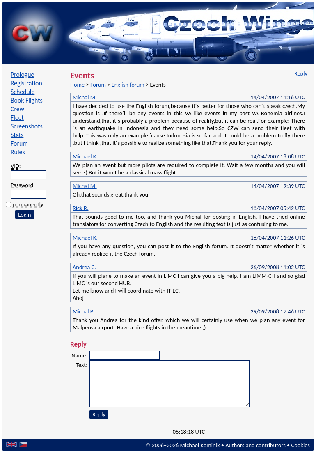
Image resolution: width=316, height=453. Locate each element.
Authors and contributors (255, 445)
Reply (300, 73)
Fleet (17, 117)
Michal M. (85, 97)
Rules (18, 152)
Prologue (22, 74)
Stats (17, 135)
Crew (17, 109)
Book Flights (27, 100)
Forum (19, 143)
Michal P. (83, 311)
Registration (26, 83)
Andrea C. (84, 267)
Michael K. (85, 156)
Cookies (300, 445)
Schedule (22, 92)
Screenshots (27, 126)
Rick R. (81, 208)
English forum (128, 84)
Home (77, 84)
